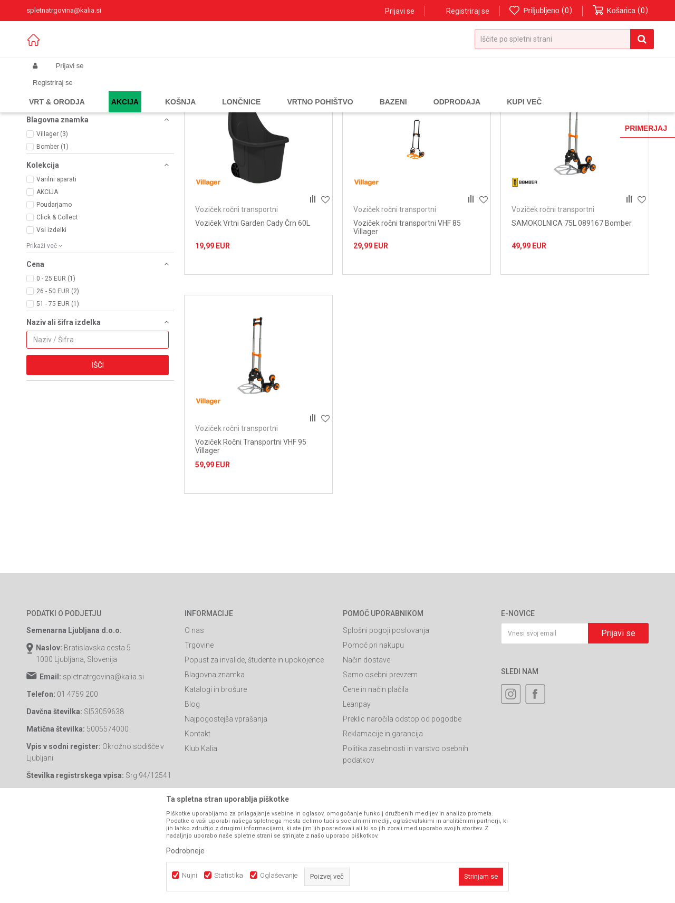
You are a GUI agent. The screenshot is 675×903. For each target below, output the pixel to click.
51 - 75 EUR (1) (57, 382)
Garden (132, 90)
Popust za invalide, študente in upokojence (254, 738)
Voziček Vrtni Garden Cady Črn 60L (252, 301)
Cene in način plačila (376, 768)
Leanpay (357, 783)
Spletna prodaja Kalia (56, 90)
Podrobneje (185, 851)
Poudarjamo (54, 283)
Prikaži (538, 108)
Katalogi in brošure (216, 768)
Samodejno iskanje (345, 108)
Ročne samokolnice (226, 90)
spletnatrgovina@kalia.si (103, 755)
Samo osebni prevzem (380, 753)
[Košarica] (621, 11)
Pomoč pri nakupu (373, 723)
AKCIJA (47, 270)
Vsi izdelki (51, 308)
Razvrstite (404, 108)
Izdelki (104, 90)
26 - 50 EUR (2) (57, 369)
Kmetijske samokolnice (70, 156)
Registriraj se (467, 11)
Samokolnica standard (69, 131)
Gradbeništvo (170, 90)
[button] (564, 39)
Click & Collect (57, 296)
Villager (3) (52, 212)
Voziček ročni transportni (73, 148)
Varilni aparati (56, 258)
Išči (98, 443)
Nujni (189, 875)
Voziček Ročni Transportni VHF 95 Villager (250, 524)
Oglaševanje (278, 875)
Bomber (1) (52, 225)
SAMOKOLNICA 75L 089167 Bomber (572, 301)
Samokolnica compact (69, 139)
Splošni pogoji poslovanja (386, 709)
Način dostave (366, 738)
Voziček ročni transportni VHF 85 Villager (407, 305)
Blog (192, 783)
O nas (194, 709)
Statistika (228, 875)
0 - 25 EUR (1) (55, 357)
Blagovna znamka (215, 753)
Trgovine (199, 723)
